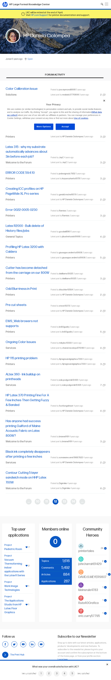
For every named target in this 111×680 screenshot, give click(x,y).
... (29, 502)
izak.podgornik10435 (68, 380)
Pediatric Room (13, 549)
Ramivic (62, 211)
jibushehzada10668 (71, 236)
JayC (61, 157)
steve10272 (64, 306)
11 (46, 502)
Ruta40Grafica (88, 603)
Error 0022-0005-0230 (21, 210)
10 (37, 502)
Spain (30, 59)
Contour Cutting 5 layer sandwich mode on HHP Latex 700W (26, 477)
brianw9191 (64, 436)
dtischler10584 (66, 289)
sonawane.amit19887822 (71, 457)
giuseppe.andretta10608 (70, 252)
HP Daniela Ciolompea (72, 136)
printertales (86, 551)
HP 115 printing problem (21, 358)
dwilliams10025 (66, 273)
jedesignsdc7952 (67, 173)
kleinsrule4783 (88, 590)
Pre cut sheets (16, 305)
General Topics (14, 236)
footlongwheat (66, 406)
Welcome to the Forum (19, 162)
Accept (65, 127)
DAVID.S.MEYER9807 (92, 577)
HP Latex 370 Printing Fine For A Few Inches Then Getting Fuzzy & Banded (27, 400)
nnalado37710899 (70, 95)
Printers (10, 136)
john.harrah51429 (90, 564)
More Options (44, 127)
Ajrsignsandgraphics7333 (71, 359)
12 (55, 502)
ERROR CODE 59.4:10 (20, 173)
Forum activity (55, 74)
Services (11, 348)
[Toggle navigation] (106, 4)
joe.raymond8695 (67, 89)
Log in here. (63, 659)
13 (64, 502)
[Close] (104, 100)
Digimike (63, 483)
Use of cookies (81, 118)
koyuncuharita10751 (71, 178)
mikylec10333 (65, 343)
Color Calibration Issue (22, 89)
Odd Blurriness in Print (21, 289)
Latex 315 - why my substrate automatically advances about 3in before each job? (26, 152)
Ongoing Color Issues (21, 342)
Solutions (11, 94)
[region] (55, 115)
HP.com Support (39, 15)
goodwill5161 (64, 231)
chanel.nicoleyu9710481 (73, 348)
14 (73, 502)
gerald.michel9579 (67, 194)
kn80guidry (64, 327)
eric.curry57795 (89, 616)
